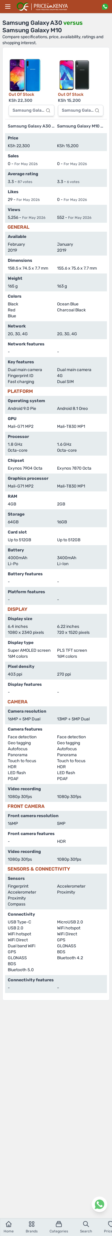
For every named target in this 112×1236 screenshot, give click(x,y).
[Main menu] (7, 6)
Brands (32, 1226)
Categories (59, 1226)
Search (86, 1226)
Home (9, 1226)
